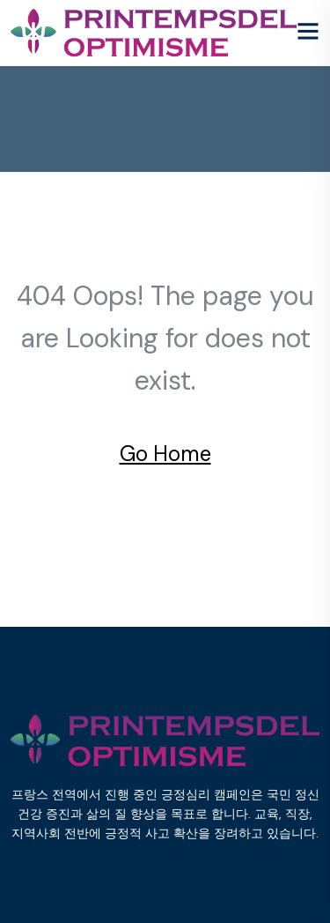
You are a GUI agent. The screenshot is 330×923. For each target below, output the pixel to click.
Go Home (165, 453)
